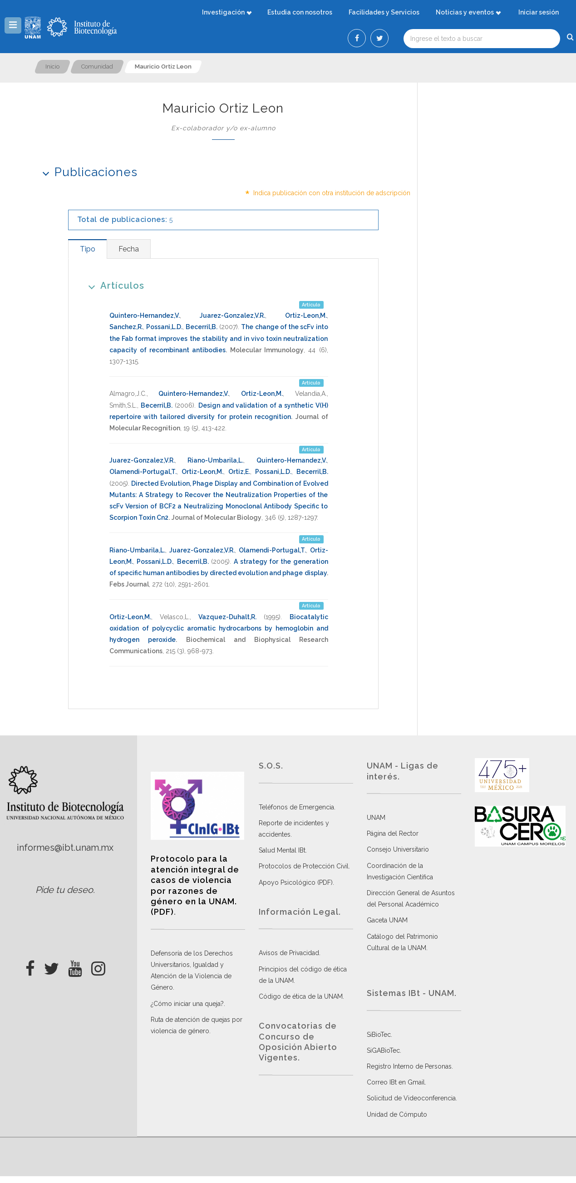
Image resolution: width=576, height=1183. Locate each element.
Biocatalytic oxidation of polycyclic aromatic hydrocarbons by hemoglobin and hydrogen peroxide (218, 628)
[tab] (87, 249)
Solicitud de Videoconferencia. (412, 1098)
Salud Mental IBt (282, 850)
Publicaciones (87, 171)
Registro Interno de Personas (409, 1066)
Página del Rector (392, 833)
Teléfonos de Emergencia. (297, 807)
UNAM (376, 817)
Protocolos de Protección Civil (304, 866)
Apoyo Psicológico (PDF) (296, 882)
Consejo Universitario (398, 849)
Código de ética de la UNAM (301, 996)
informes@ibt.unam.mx (65, 847)
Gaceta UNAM (387, 920)
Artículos (113, 285)
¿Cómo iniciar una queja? (187, 1003)
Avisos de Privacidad (289, 952)
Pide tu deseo (64, 889)
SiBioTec (379, 1034)
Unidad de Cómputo (397, 1114)
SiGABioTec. (384, 1050)
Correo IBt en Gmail (396, 1082)
